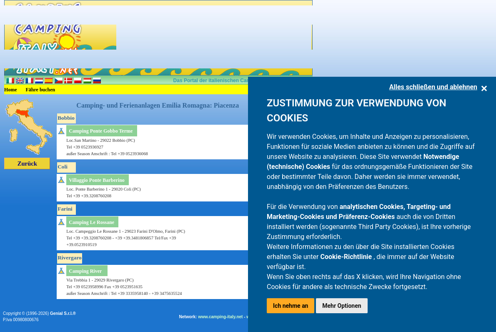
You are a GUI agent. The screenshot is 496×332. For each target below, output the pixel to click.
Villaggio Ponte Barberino (97, 180)
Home (10, 90)
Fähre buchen (40, 90)
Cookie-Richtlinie (346, 257)
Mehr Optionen (341, 305)
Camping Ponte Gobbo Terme (101, 131)
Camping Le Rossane (91, 222)
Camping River (85, 271)
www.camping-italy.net (220, 316)
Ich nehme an (290, 305)
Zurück (27, 163)
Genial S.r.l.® (63, 313)
